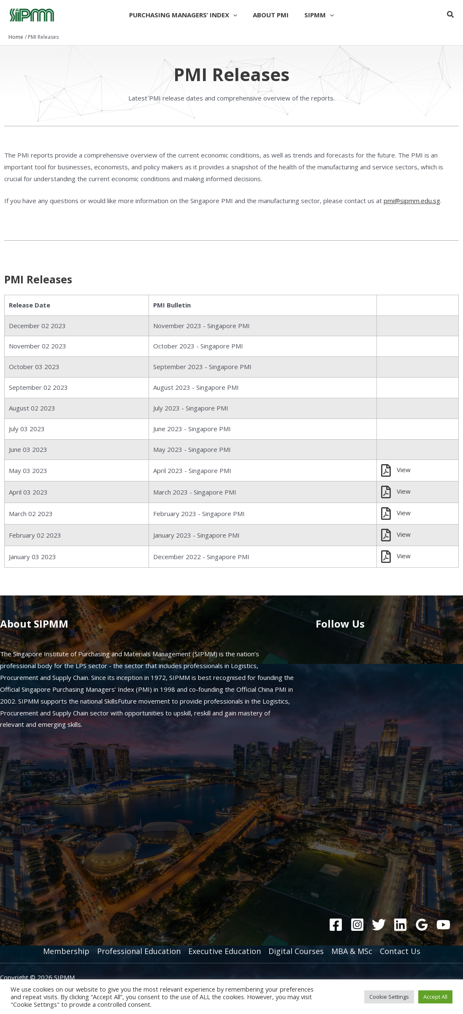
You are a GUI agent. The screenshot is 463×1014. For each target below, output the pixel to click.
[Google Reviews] (422, 925)
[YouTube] (443, 925)
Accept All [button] (435, 996)
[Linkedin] (400, 925)
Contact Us (400, 951)
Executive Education (224, 951)
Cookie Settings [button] (389, 996)
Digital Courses (296, 951)
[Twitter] (379, 925)
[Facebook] (336, 925)
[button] (236, 15)
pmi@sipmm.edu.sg (412, 200)
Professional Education (139, 951)
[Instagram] (357, 925)
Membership (66, 951)
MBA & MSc (351, 951)
